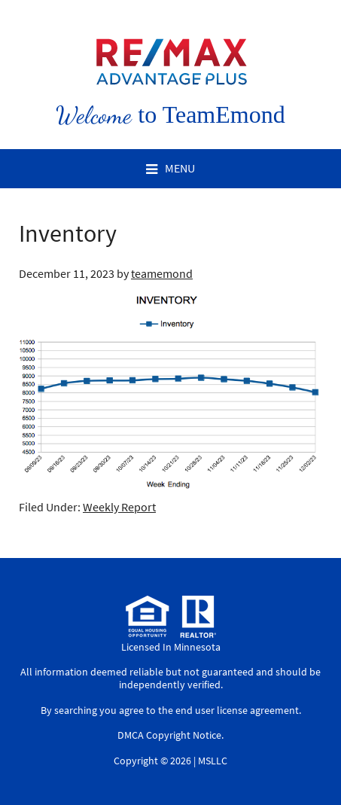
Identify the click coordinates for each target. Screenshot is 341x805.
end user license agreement (237, 710)
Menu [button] (180, 167)
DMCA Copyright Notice (169, 735)
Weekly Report (119, 506)
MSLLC (212, 760)
